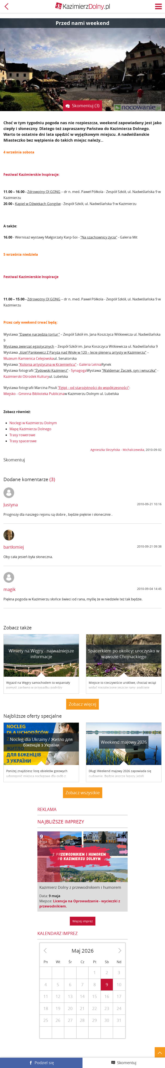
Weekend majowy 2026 (124, 742)
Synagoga (79, 370)
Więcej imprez (82, 921)
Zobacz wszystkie (83, 793)
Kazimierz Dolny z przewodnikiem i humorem (80, 887)
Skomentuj (126, 1062)
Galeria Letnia (90, 364)
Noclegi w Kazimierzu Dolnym (33, 423)
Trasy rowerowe (22, 435)
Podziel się (44, 1062)
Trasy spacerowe (23, 441)
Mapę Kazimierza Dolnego (30, 429)
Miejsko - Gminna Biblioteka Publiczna (33, 393)
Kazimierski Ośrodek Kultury (26, 376)
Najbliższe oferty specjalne (32, 716)
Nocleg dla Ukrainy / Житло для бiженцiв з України (41, 742)
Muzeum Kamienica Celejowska (28, 358)
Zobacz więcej (82, 704)
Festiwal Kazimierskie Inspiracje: (31, 174)
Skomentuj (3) (85, 106)
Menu (158, 6)
